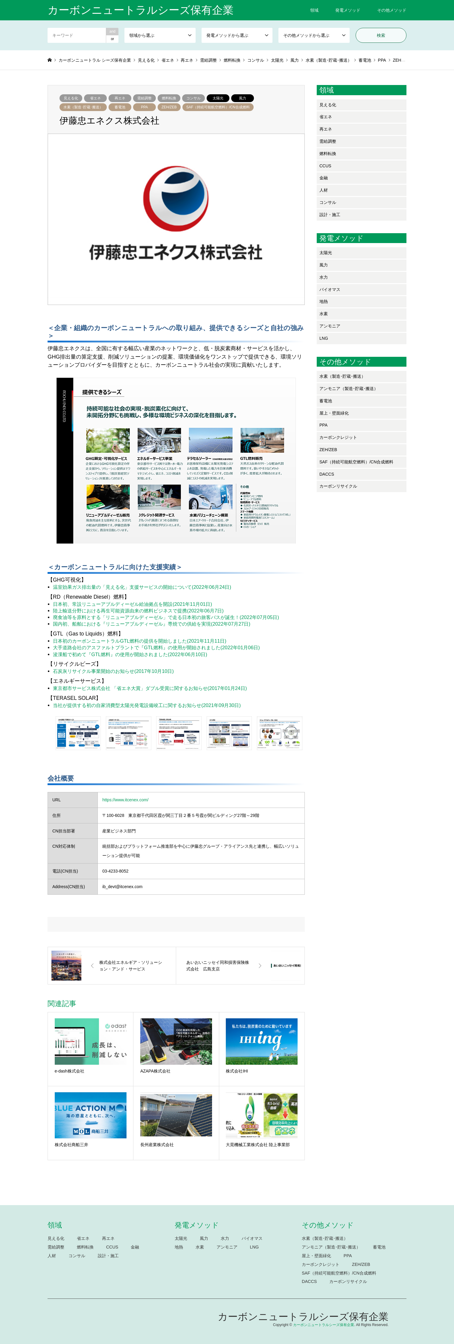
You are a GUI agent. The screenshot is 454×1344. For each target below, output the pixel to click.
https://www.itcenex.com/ (125, 799)
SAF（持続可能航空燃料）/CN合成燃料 (218, 107)
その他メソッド (391, 10)
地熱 (323, 301)
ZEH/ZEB (169, 107)
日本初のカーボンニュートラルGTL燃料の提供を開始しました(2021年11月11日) (139, 641)
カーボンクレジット (338, 437)
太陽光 (218, 98)
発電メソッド (347, 10)
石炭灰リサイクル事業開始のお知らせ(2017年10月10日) (113, 671)
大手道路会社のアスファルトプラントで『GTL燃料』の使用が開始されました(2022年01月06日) (156, 647)
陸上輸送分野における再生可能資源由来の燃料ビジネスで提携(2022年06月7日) (138, 610)
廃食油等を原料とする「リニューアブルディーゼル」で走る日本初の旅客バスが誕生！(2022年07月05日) (166, 617)
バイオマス (329, 289)
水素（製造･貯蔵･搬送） (83, 107)
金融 (323, 177)
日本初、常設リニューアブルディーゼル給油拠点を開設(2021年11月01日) (132, 604)
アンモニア (329, 326)
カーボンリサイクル (338, 486)
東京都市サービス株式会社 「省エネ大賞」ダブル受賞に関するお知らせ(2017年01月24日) (150, 688)
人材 (323, 190)
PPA (144, 107)
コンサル (193, 98)
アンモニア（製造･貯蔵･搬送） (348, 388)
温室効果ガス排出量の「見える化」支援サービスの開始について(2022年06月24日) (142, 587)
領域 (314, 10)
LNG (323, 338)
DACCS (326, 474)
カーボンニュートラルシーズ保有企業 (303, 1316)
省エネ (95, 98)
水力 (323, 277)
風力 (242, 98)
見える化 (71, 98)
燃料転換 (169, 98)
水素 (323, 313)
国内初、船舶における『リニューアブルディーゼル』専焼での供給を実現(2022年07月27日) (151, 624)
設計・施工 (329, 214)
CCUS (325, 165)
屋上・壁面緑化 (334, 413)
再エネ (120, 98)
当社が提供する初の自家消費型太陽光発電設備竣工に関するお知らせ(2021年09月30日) (147, 705)
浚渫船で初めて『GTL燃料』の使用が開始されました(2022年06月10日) (130, 654)
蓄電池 (120, 107)
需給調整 (144, 98)
